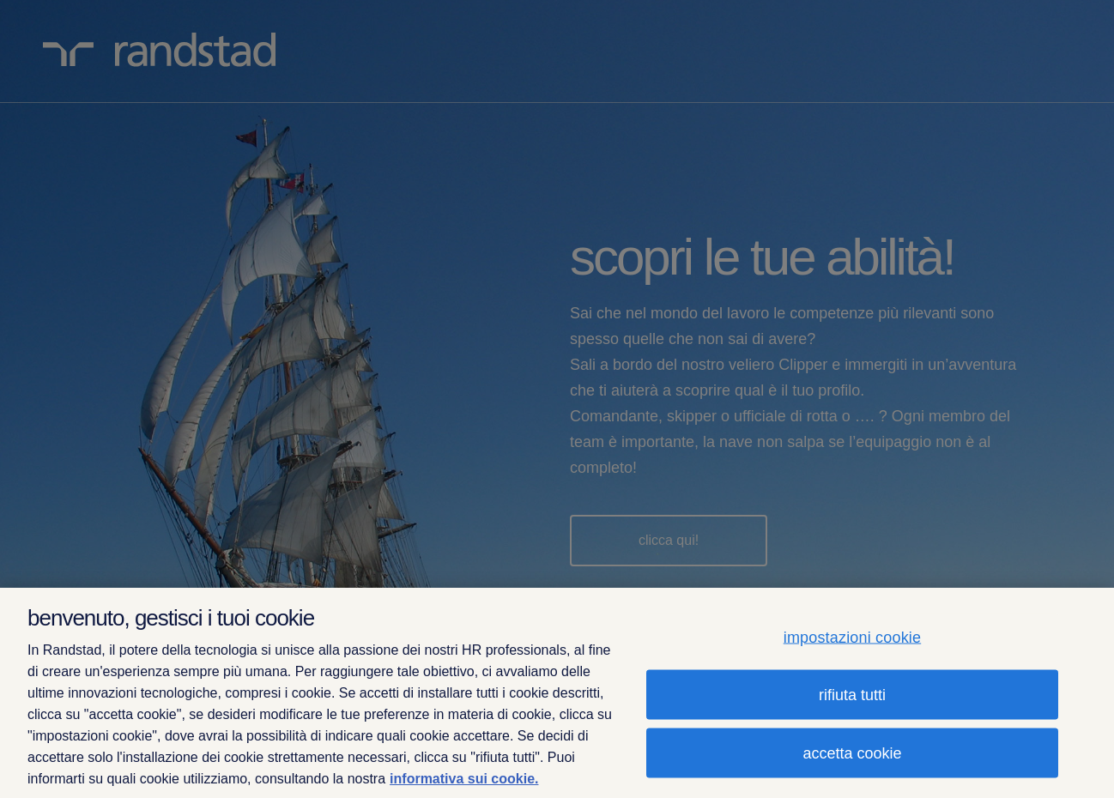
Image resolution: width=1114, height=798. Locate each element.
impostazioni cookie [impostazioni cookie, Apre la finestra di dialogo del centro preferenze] (853, 636)
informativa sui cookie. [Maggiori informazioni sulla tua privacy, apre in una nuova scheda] (464, 778)
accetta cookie (851, 752)
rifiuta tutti (852, 694)
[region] (557, 693)
